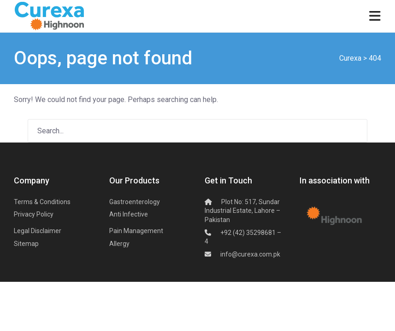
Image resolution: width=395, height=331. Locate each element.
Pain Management (136, 230)
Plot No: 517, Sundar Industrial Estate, (242, 210)
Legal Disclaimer (37, 230)
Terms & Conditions (42, 201)
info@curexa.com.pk (250, 254)
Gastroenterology (134, 201)
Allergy (119, 243)
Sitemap (26, 243)
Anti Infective (128, 214)
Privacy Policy (33, 214)
